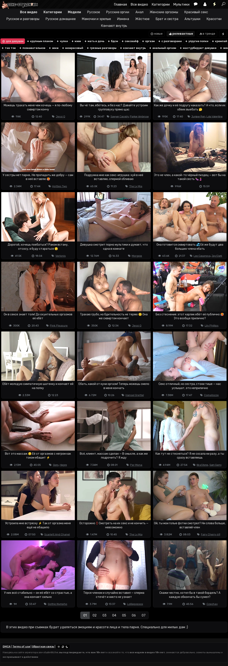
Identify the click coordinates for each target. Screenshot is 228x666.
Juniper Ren (198, 116)
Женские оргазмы (164, 12)
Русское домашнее (61, 19)
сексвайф (130, 41)
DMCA (7, 646)
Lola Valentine (214, 116)
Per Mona (136, 464)
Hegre (63, 464)
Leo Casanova (202, 255)
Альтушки (192, 19)
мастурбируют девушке (197, 48)
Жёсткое (142, 19)
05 (124, 615)
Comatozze (211, 395)
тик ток (8, 48)
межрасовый (72, 48)
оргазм (148, 41)
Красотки (214, 19)
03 (104, 615)
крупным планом (40, 41)
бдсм (112, 41)
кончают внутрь (133, 48)
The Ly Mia (135, 186)
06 (134, 615)
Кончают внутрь (114, 26)
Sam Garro (215, 464)
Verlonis (60, 255)
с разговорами (170, 41)
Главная (120, 4)
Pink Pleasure (59, 325)
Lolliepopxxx (135, 604)
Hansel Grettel (135, 395)
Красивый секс (196, 12)
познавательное (32, 48)
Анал (139, 12)
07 (144, 615)
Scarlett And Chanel (57, 534)
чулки (62, 41)
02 (95, 615)
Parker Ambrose (139, 116)
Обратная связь (43, 646)
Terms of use (21, 646)
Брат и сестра (167, 19)
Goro (56, 464)
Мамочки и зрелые (96, 19)
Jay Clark (217, 255)
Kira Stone (202, 464)
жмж (53, 48)
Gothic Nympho (57, 604)
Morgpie (137, 255)
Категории (161, 4)
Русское (93, 12)
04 (114, 615)
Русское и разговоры (22, 19)
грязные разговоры (101, 48)
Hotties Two (59, 186)
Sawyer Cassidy (119, 116)
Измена (123, 19)
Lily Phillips (212, 325)
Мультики (181, 4)
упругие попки (196, 41)
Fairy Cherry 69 (210, 534)
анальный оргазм (162, 48)
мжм (76, 41)
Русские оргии (117, 12)
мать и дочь (94, 41)
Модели (74, 12)
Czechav (212, 604)
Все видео (139, 4)
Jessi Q (60, 116)
